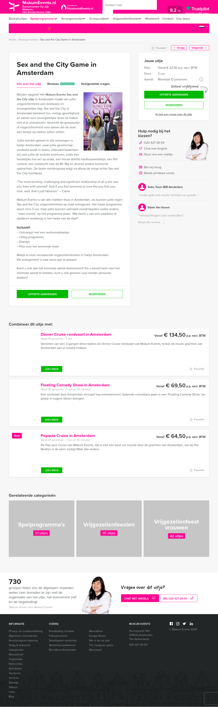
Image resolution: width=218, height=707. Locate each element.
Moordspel (95, 650)
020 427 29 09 (193, 28)
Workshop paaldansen (62, 645)
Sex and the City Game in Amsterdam (62, 40)
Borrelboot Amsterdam (62, 650)
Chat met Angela (152, 150)
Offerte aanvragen (174, 96)
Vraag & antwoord (19, 645)
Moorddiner (96, 631)
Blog (11, 697)
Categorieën (16, 650)
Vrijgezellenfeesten (131, 18)
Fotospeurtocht (58, 636)
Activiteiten (15, 669)
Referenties (16, 664)
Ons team (191, 18)
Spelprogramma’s (43, 18)
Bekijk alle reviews (151, 224)
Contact (175, 18)
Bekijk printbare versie (156, 174)
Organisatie (16, 659)
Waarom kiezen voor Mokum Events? (31, 607)
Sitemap (13, 683)
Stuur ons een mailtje (155, 156)
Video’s (13, 687)
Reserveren (174, 107)
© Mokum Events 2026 (183, 630)
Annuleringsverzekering (23, 641)
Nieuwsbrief (16, 655)
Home (12, 40)
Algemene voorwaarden (23, 636)
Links (12, 692)
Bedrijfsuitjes (18, 18)
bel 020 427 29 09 (178, 598)
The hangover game (101, 645)
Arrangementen (74, 18)
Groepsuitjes (101, 18)
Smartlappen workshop (62, 641)
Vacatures (15, 673)
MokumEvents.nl (42, 6)
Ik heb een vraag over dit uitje (174, 116)
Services (14, 678)
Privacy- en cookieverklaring (26, 631)
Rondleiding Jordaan (61, 631)
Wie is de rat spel (99, 641)
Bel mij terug (149, 169)
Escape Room (97, 636)
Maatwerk (159, 18)
